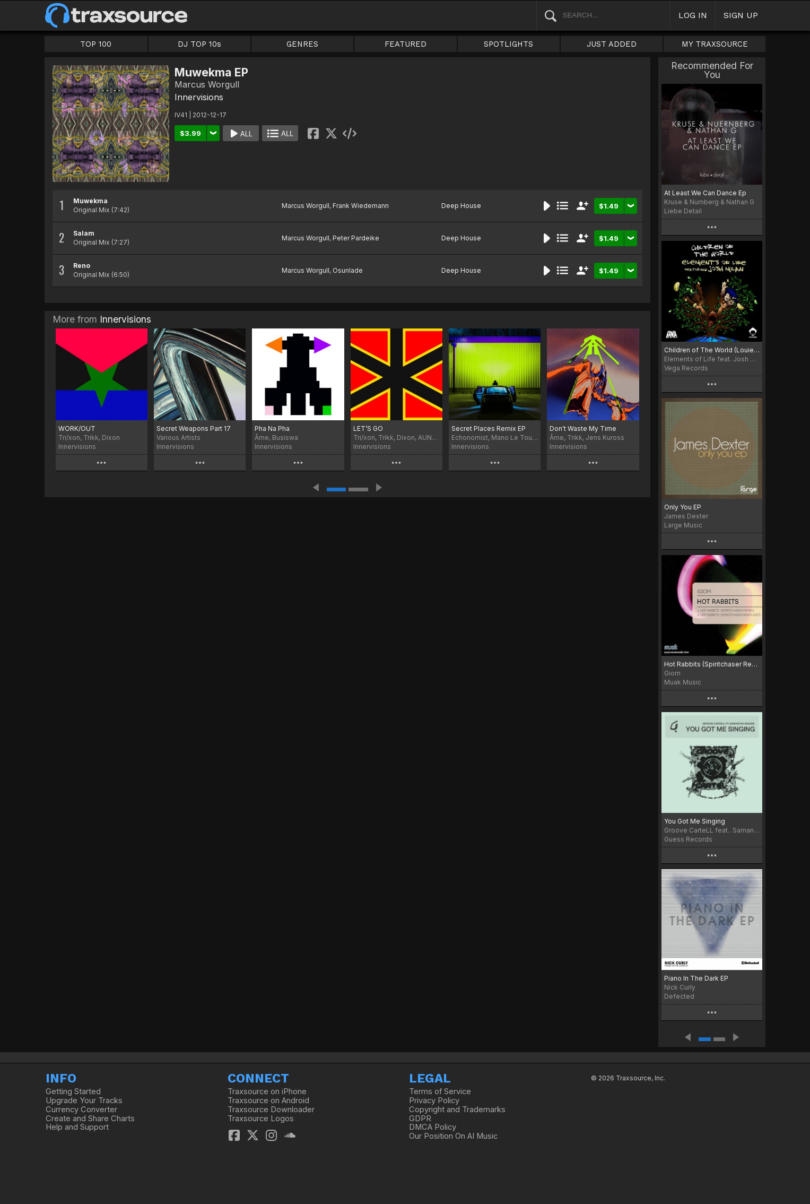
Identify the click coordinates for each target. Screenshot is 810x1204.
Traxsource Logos (261, 1118)
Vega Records (686, 368)
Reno (81, 266)
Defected (679, 996)
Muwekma (90, 201)
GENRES (302, 44)
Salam (83, 233)
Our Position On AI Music (453, 1136)
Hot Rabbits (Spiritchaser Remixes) (712, 664)
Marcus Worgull (305, 206)
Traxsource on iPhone (267, 1091)
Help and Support (77, 1127)
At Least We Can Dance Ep (705, 193)
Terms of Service (440, 1091)
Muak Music (682, 682)
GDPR (420, 1118)
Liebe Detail (683, 211)
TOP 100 (95, 44)
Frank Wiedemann (361, 206)
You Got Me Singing (694, 821)
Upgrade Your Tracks (84, 1100)
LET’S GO (368, 428)
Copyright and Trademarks (457, 1109)
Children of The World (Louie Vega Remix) (712, 350)
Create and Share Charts (90, 1118)
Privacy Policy (434, 1100)
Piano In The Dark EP (696, 978)
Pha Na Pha (272, 428)
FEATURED (405, 44)
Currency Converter (81, 1109)
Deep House (461, 206)
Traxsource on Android (268, 1100)
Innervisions (199, 97)
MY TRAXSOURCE (715, 44)
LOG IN (692, 15)
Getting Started (73, 1091)
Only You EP (682, 507)
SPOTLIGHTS (508, 44)
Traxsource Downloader (271, 1109)
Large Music (683, 525)
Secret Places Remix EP (488, 428)
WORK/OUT (76, 428)
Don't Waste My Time (583, 428)
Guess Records (688, 839)
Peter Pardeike (356, 238)
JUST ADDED (612, 44)
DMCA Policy (432, 1127)
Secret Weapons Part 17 (193, 428)
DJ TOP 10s (199, 44)
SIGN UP (741, 15)
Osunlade (348, 270)
